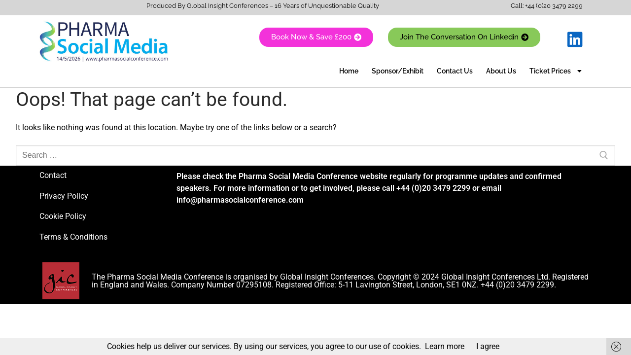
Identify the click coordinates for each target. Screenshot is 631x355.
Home (348, 71)
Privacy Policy (63, 196)
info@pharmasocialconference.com (240, 200)
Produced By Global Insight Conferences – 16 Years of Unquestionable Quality (262, 5)
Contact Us (455, 71)
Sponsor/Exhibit (397, 71)
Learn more (444, 346)
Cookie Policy (62, 216)
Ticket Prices (555, 71)
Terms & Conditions (73, 237)
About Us (501, 71)
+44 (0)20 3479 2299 (554, 5)
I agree (487, 346)
